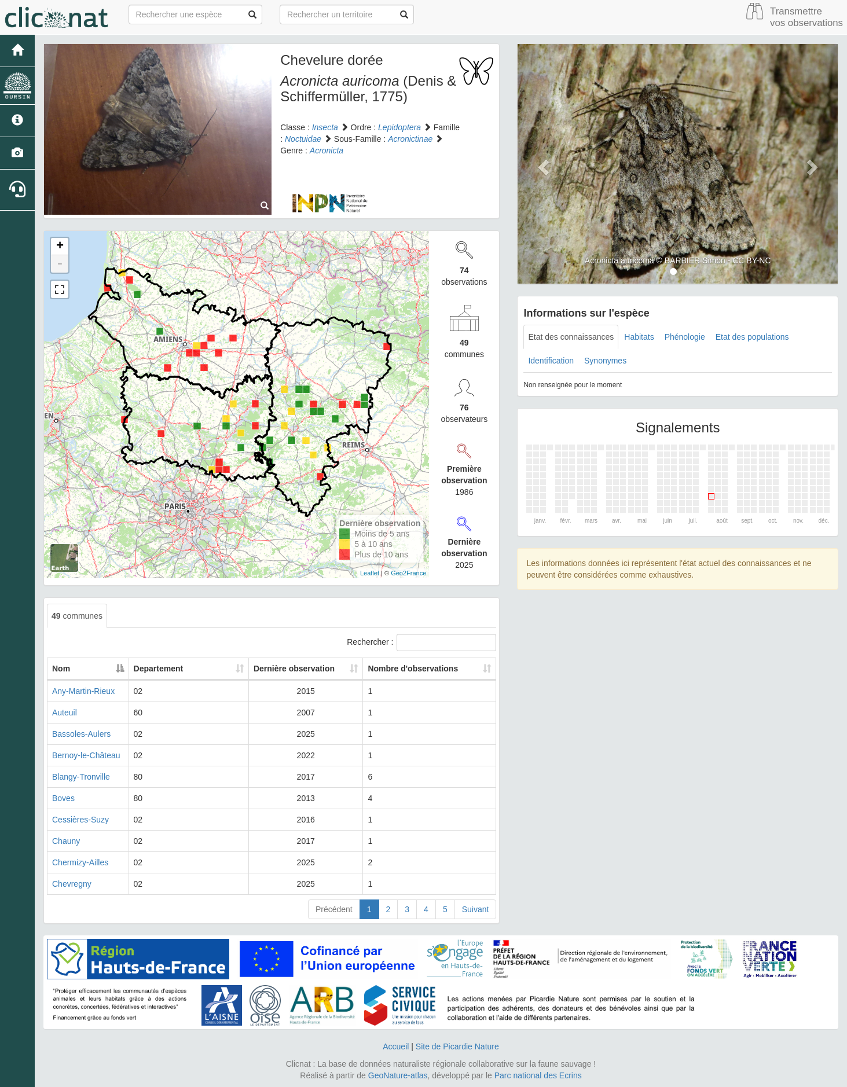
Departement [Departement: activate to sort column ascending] (200, 668)
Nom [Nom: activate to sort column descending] (61, 668)
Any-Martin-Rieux (83, 691)
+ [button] (60, 246)
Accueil (396, 1046)
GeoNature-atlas (398, 1075)
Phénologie (685, 336)
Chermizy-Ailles (80, 862)
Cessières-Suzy (80, 819)
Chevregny (71, 883)
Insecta (325, 127)
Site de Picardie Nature (457, 1046)
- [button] (60, 264)
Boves (63, 798)
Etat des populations (752, 336)
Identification (551, 360)
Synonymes (605, 360)
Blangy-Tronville (81, 776)
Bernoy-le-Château (86, 755)
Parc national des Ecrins (538, 1075)
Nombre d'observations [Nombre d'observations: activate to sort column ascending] (419, 668)
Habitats (639, 336)
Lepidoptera (399, 127)
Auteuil (64, 712)
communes (77, 615)
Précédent (334, 909)
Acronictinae (410, 139)
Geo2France (408, 573)
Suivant (475, 909)
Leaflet (369, 573)
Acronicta (326, 150)
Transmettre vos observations (806, 17)
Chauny (66, 841)
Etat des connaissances (571, 336)
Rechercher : (421, 642)
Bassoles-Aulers (81, 734)
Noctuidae (303, 139)
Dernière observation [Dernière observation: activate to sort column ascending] (298, 668)
